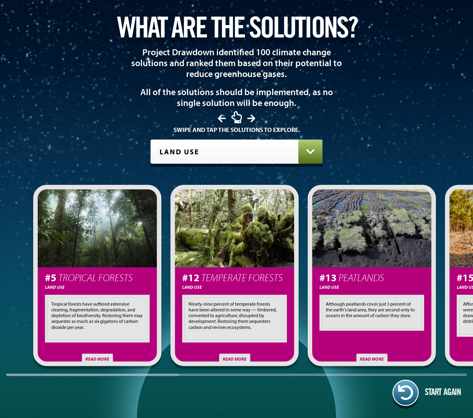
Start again (426, 393)
